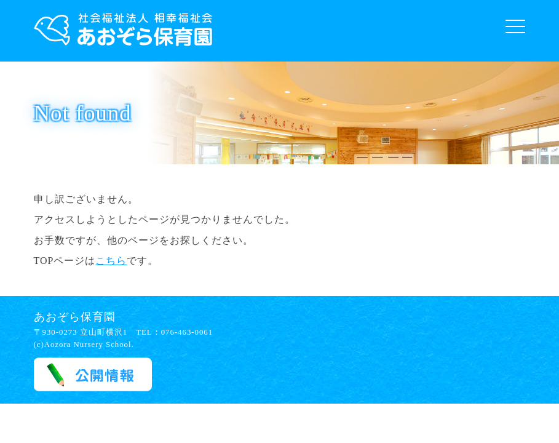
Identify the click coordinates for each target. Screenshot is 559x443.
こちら (111, 260)
